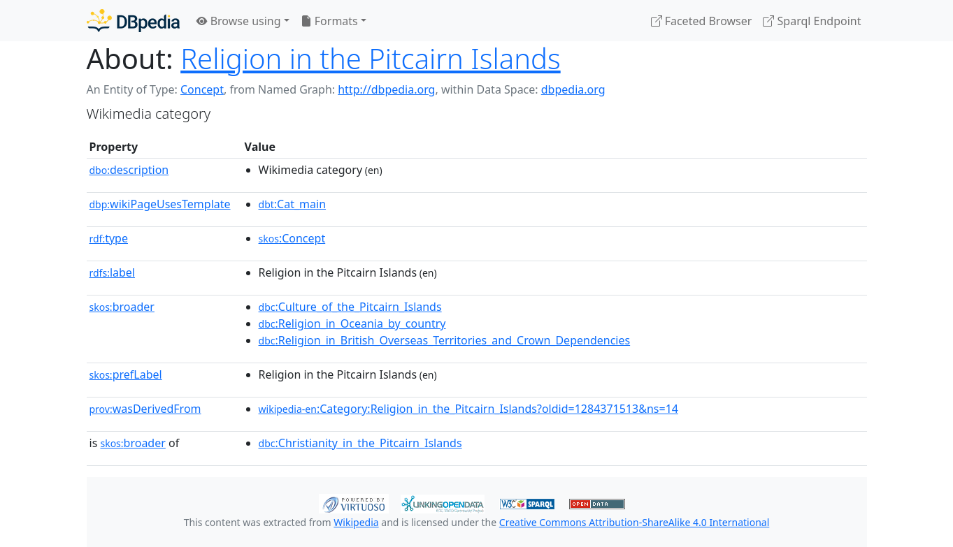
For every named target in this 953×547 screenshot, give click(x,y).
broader (122, 306)
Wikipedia (356, 522)
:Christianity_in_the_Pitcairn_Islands (360, 443)
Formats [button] (329, 21)
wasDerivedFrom (145, 408)
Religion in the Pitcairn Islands (370, 58)
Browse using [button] (238, 21)
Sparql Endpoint (812, 21)
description (129, 169)
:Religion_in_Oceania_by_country (352, 323)
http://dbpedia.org (386, 89)
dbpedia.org (573, 89)
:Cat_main (293, 204)
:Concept (292, 238)
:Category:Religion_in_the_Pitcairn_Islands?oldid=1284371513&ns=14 (468, 408)
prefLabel (125, 374)
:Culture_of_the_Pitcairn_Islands (350, 306)
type (109, 238)
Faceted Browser (701, 21)
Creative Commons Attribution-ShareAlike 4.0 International (634, 522)
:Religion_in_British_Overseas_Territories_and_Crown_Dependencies (445, 340)
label (112, 272)
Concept (202, 89)
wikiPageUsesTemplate (160, 204)
